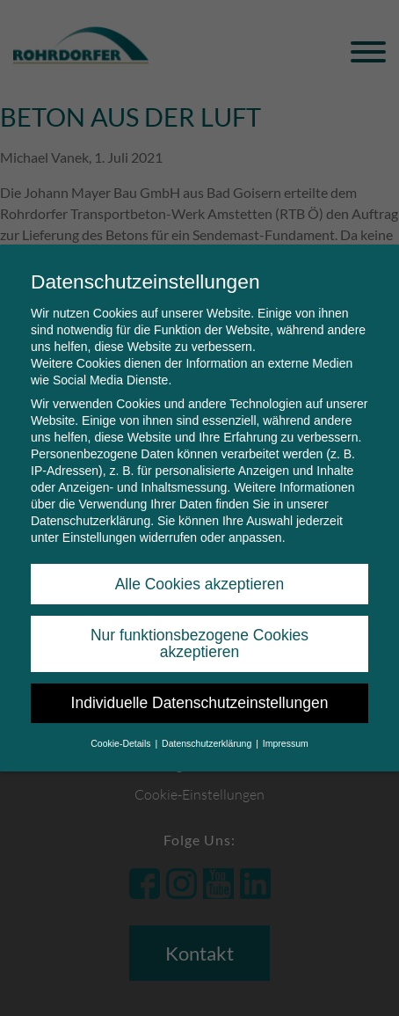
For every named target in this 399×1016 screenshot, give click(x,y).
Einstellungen (99, 522)
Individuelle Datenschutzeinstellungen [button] (200, 688)
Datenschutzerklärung (90, 506)
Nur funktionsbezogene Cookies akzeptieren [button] (199, 628)
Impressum (285, 727)
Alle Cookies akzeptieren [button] (200, 568)
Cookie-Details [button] (122, 727)
